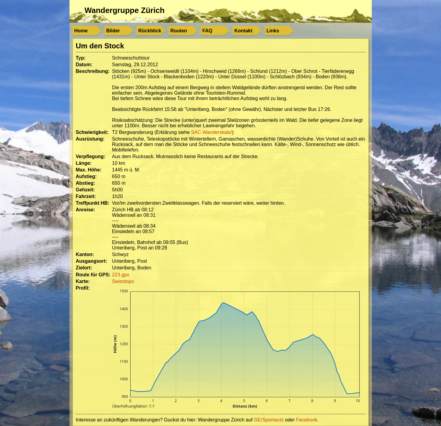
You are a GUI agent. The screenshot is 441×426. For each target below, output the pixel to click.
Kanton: (85, 254)
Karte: (83, 281)
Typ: (81, 57)
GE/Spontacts (269, 419)
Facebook (306, 419)
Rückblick (149, 30)
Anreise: (85, 209)
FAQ (207, 30)
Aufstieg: (86, 176)
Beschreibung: (93, 71)
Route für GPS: (93, 274)
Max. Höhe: (89, 169)
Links (273, 30)
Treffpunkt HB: (92, 203)
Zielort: (84, 267)
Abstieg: (85, 183)
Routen (178, 30)
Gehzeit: (85, 189)
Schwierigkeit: (92, 132)
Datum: (84, 64)
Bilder (113, 30)
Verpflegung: (90, 156)
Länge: (84, 163)
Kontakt (244, 30)
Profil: (83, 288)
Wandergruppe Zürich (125, 10)
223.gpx (120, 274)
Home (81, 30)
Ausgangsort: (91, 261)
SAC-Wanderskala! (211, 132)
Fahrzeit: (86, 196)
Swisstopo (123, 281)
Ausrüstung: (90, 138)
